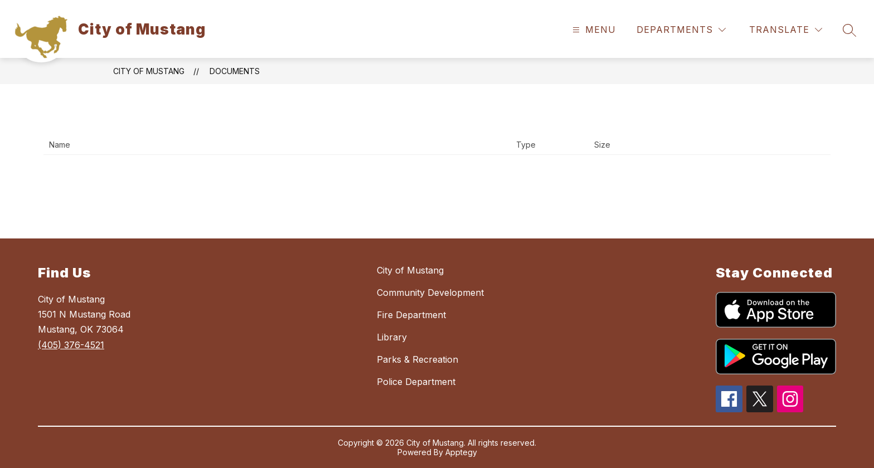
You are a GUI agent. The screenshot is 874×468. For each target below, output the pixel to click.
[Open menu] (593, 30)
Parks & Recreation (417, 359)
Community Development (430, 292)
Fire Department (411, 314)
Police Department (416, 381)
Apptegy (461, 452)
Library (392, 337)
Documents (235, 71)
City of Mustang (148, 71)
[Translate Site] (785, 30)
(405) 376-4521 (71, 344)
